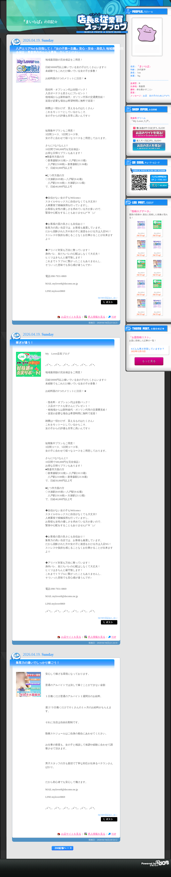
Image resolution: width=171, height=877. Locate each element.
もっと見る (149, 361)
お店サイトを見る (71, 316)
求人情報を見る (96, 316)
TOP (114, 316)
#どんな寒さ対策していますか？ (147, 349)
